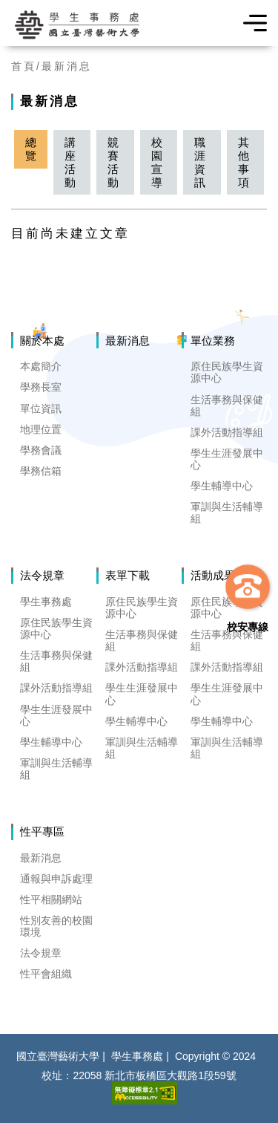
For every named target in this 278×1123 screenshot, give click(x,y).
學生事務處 (46, 602)
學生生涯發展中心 (227, 459)
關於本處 (42, 340)
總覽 (30, 149)
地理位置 (41, 429)
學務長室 (41, 387)
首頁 (23, 66)
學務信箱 (41, 471)
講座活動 (70, 162)
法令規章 (42, 575)
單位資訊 (41, 408)
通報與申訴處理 (56, 879)
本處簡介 (41, 366)
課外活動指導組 (227, 432)
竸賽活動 (113, 162)
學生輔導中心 (222, 486)
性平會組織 (46, 974)
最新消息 (67, 66)
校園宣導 (156, 162)
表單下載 (127, 575)
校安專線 (247, 627)
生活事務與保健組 (227, 405)
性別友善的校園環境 (56, 926)
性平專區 (42, 831)
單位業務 (213, 340)
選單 (250, 23)
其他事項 (243, 162)
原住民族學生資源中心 (227, 372)
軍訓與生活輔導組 (227, 512)
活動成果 (213, 575)
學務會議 (41, 450)
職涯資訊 (199, 162)
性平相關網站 (51, 899)
